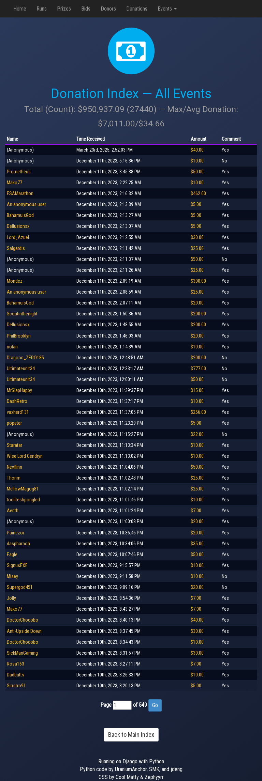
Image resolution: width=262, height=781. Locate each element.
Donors (108, 8)
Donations (136, 8)
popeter (14, 423)
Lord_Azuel (18, 237)
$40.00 (197, 150)
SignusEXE (17, 565)
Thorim (13, 478)
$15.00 (197, 390)
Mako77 (14, 182)
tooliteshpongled (23, 499)
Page (106, 705)
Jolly (11, 598)
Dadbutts (15, 674)
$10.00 (197, 160)
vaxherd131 (18, 412)
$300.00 (198, 281)
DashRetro (17, 401)
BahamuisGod (20, 215)
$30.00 (197, 237)
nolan (12, 346)
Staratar (14, 445)
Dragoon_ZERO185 (25, 357)
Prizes (64, 8)
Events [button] (167, 8)
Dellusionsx (18, 226)
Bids (85, 8)
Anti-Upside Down (24, 631)
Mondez (15, 281)
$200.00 (198, 313)
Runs (42, 8)
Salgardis (16, 248)
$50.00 (197, 171)
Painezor (15, 532)
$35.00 (197, 543)
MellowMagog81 (23, 488)
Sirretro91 (16, 685)
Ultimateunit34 (21, 368)
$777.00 (198, 368)
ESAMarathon (20, 193)
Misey (12, 576)
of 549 (140, 705)
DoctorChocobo (22, 620)
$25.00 (197, 248)
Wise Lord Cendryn (25, 456)
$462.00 (198, 193)
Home (19, 8)
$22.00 (197, 434)
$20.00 (197, 303)
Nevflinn (14, 467)
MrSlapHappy (19, 390)
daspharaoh (18, 543)
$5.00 (196, 204)
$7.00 (196, 510)
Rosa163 (15, 664)
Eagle (12, 554)
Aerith (12, 510)
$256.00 (198, 412)
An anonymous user (26, 204)
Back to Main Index (131, 734)
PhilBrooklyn (19, 336)
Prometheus (19, 171)
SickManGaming (22, 653)
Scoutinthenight (22, 313)
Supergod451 (20, 587)
